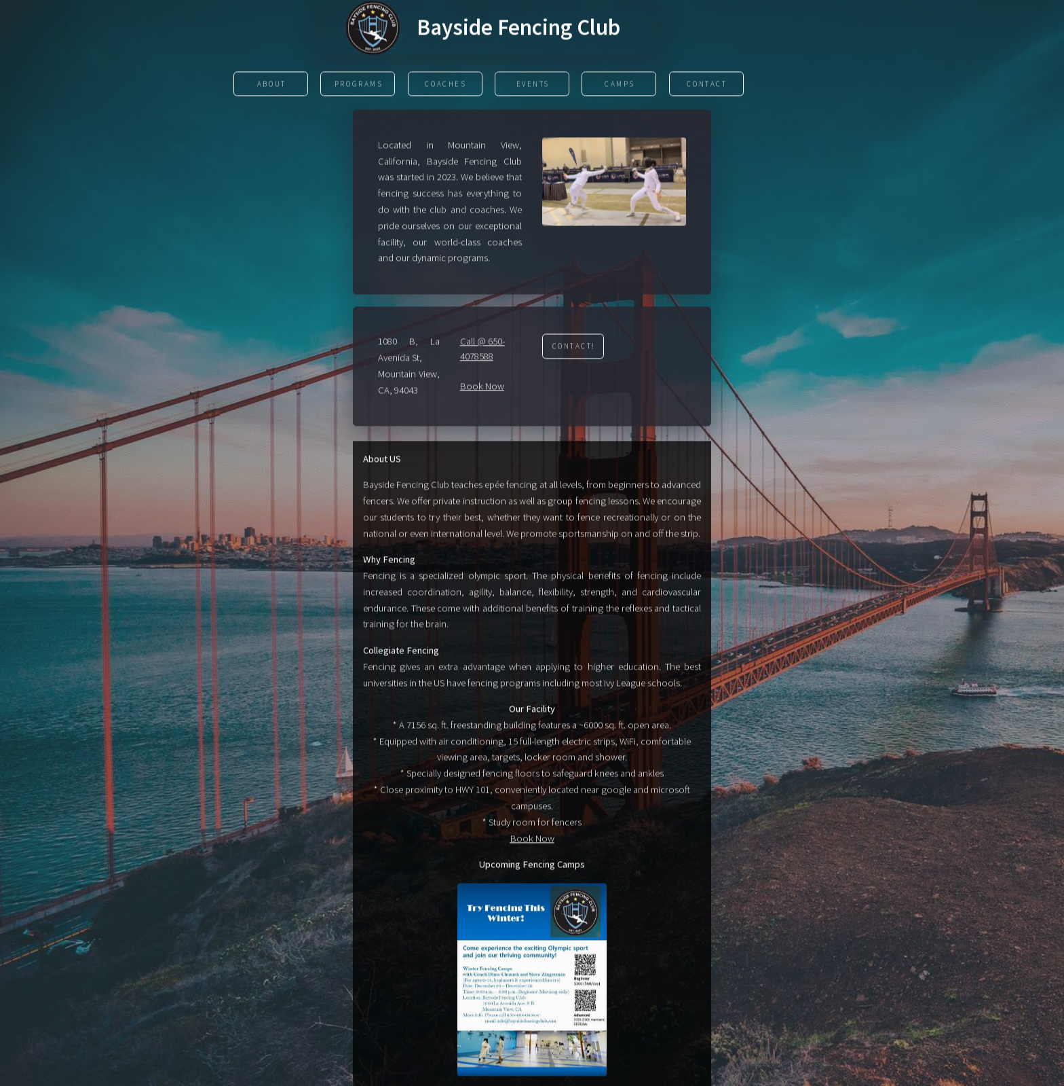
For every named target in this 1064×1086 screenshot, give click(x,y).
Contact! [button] (574, 347)
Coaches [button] (445, 85)
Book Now (482, 387)
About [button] (271, 85)
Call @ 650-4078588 (482, 349)
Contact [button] (707, 85)
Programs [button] (359, 85)
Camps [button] (620, 85)
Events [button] (533, 85)
